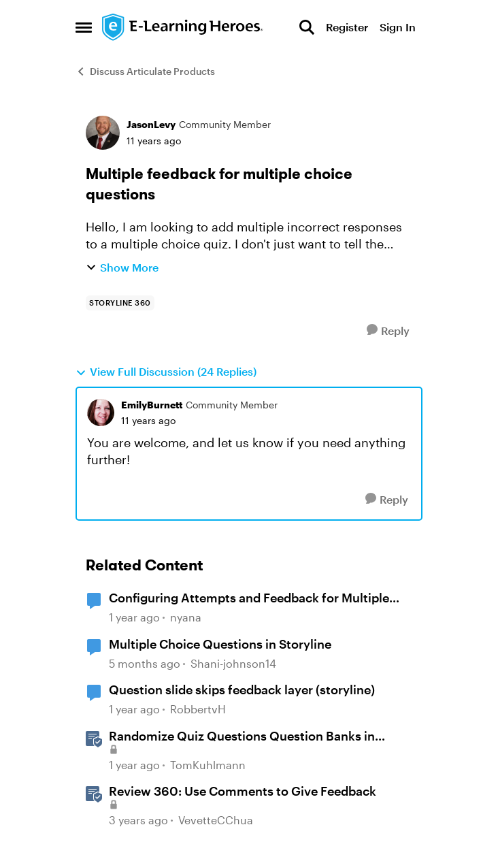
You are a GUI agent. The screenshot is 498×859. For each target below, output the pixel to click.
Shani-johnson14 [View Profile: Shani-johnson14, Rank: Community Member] (233, 663)
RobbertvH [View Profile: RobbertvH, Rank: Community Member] (198, 708)
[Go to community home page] (183, 27)
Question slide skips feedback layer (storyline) (242, 689)
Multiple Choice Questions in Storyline (220, 643)
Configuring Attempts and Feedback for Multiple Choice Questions (249, 598)
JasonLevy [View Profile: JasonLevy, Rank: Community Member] (151, 124)
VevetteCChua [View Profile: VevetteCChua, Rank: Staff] (215, 820)
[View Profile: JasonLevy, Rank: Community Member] (103, 133)
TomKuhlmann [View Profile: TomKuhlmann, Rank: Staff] (208, 764)
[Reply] (388, 330)
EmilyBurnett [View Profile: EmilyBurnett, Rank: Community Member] (151, 404)
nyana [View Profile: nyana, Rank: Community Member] (185, 617)
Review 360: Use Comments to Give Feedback (242, 790)
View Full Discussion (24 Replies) (166, 371)
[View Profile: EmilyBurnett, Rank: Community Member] (100, 412)
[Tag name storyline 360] (120, 302)
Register (347, 26)
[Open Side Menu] (84, 27)
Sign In (398, 26)
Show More (122, 267)
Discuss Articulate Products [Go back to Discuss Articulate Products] (145, 71)
